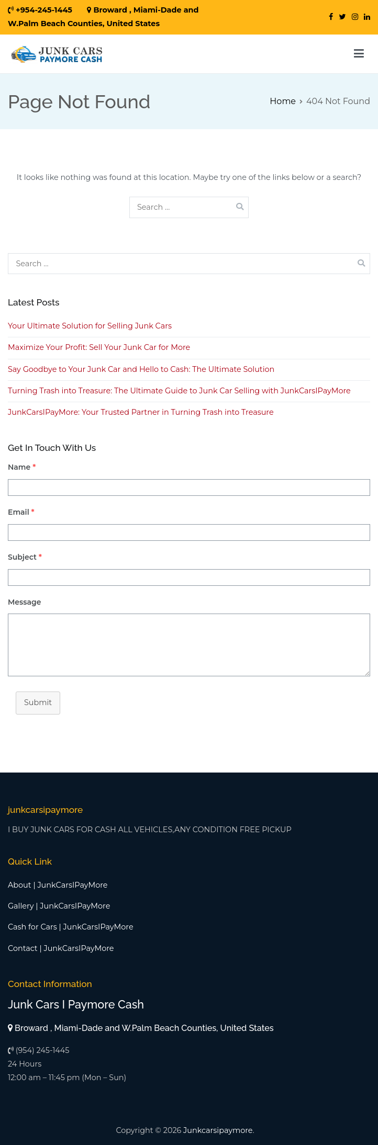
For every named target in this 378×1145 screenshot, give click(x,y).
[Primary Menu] (359, 54)
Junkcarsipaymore (217, 1130)
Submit (38, 702)
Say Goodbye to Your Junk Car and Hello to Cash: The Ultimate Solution (141, 369)
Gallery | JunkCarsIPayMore (59, 906)
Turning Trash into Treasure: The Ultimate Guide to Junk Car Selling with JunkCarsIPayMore (179, 390)
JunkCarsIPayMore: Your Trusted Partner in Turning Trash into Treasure (141, 412)
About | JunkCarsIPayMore (57, 885)
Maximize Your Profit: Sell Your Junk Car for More (99, 347)
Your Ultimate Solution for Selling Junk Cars (90, 326)
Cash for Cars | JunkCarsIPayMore (71, 927)
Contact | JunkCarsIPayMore (61, 948)
